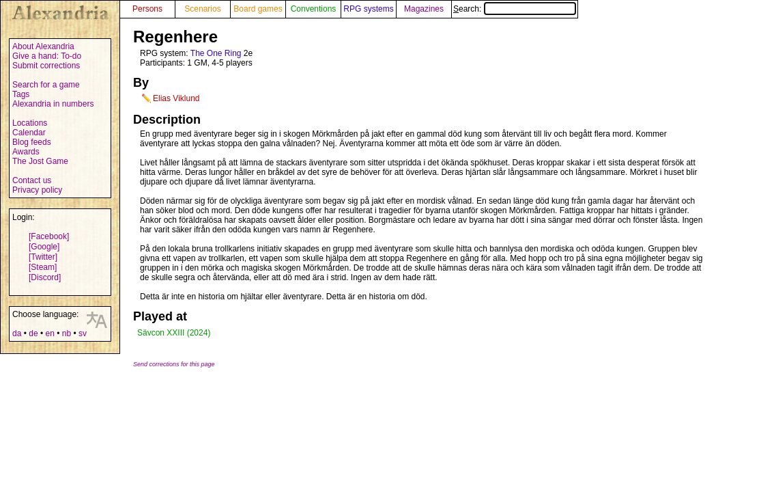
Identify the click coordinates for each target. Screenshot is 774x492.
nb (66, 333)
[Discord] (45, 277)
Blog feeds (31, 142)
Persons (147, 9)
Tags (20, 94)
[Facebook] (49, 236)
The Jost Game (40, 161)
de (33, 333)
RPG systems (368, 9)
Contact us (31, 180)
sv (82, 333)
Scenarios (202, 9)
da (16, 333)
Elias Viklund (176, 98)
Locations (29, 123)
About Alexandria (43, 46)
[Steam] (43, 267)
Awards (26, 151)
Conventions (313, 9)
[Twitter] (43, 257)
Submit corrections (46, 65)
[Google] (44, 246)
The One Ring (216, 53)
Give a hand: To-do (46, 56)
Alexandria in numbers (53, 104)
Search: (514, 9)
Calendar (29, 132)
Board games (257, 9)
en (49, 333)
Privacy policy (37, 190)
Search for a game (46, 85)
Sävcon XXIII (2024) (173, 333)
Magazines (424, 9)
